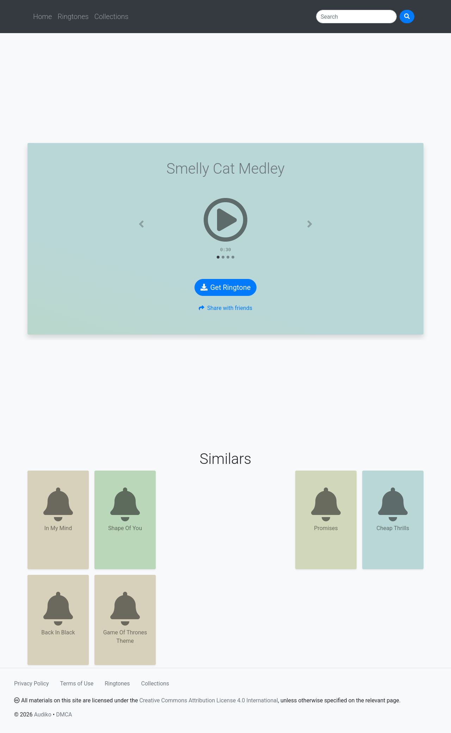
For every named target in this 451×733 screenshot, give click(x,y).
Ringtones (72, 16)
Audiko (42, 714)
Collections (111, 16)
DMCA (64, 714)
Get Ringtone (225, 287)
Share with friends (225, 308)
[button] (141, 224)
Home (42, 16)
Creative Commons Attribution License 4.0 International (208, 700)
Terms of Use (77, 683)
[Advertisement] (225, 88)
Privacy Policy (31, 683)
